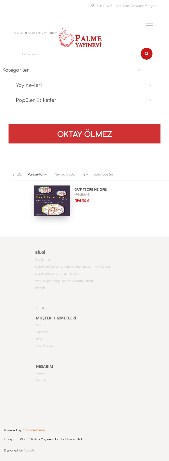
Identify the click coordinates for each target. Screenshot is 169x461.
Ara (38, 325)
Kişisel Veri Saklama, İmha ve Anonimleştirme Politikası (72, 266)
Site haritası (43, 259)
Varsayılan (36, 174)
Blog (39, 339)
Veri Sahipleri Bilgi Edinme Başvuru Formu (64, 281)
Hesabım (42, 373)
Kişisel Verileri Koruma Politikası (57, 273)
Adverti (29, 450)
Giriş (18, 33)
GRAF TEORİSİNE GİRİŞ (90, 189)
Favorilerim (43, 380)
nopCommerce (33, 430)
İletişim (40, 288)
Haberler (42, 332)
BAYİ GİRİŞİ (58, 33)
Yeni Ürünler (44, 346)
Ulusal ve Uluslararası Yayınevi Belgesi (124, 6)
